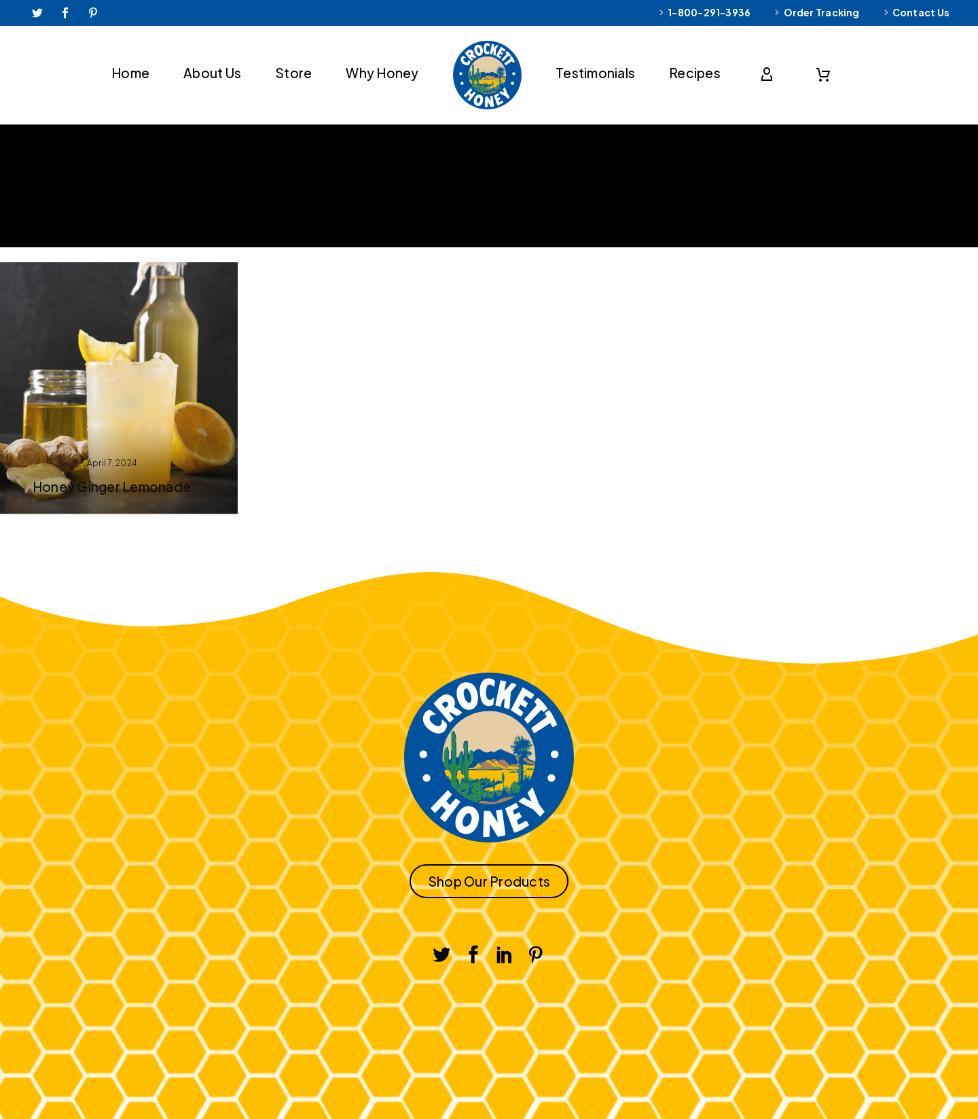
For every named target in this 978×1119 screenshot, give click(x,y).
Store (293, 73)
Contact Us (920, 12)
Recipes (695, 73)
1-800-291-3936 (709, 12)
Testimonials (595, 73)
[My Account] (769, 75)
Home (130, 73)
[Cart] (823, 75)
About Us (212, 73)
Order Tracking (822, 12)
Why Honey (382, 73)
